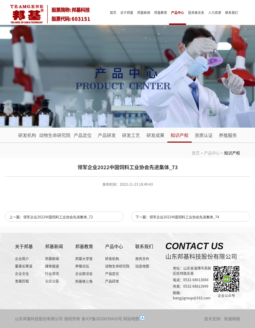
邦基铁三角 (84, 281)
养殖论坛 (82, 265)
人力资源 (214, 12)
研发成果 (155, 135)
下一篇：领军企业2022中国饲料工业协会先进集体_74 (177, 216)
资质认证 (204, 135)
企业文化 (22, 273)
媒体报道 (52, 265)
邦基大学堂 (84, 258)
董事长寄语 (23, 265)
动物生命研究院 (54, 135)
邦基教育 (160, 12)
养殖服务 (228, 135)
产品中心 (177, 12)
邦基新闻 (143, 12)
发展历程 (22, 280)
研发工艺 (131, 135)
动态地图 (142, 265)
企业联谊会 (84, 273)
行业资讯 (52, 273)
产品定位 (83, 135)
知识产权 (180, 135)
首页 (113, 12)
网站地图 (131, 319)
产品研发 (107, 135)
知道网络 (232, 319)
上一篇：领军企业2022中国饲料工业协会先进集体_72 (51, 216)
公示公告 (52, 280)
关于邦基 (126, 12)
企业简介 (22, 258)
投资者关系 (196, 12)
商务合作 (142, 258)
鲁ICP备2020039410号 (102, 319)
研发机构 (27, 135)
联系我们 (231, 12)
